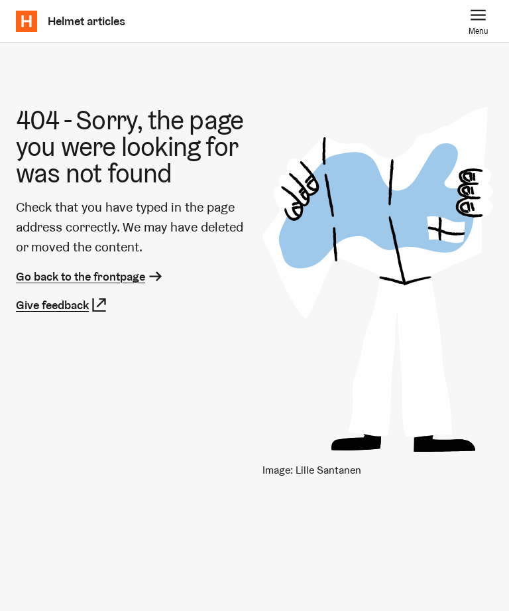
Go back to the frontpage (90, 276)
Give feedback (62, 305)
